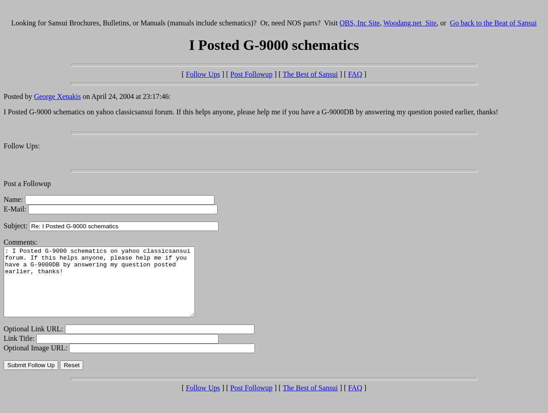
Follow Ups (203, 74)
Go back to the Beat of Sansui (493, 23)
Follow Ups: (22, 146)
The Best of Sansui (310, 74)
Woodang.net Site (409, 23)
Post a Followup (27, 183)
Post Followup (251, 74)
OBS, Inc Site (359, 23)
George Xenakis (57, 96)
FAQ (355, 74)
